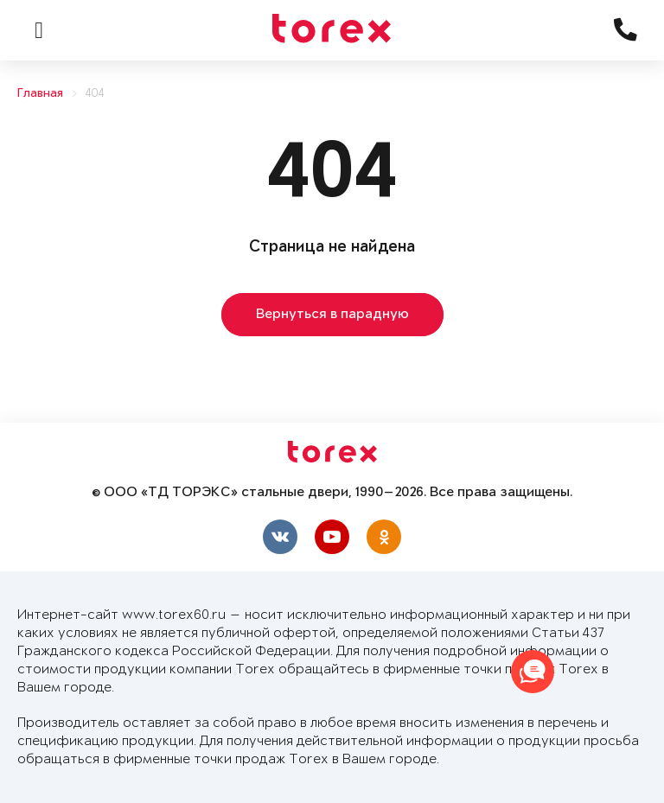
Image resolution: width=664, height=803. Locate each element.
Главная (40, 93)
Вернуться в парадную (332, 314)
